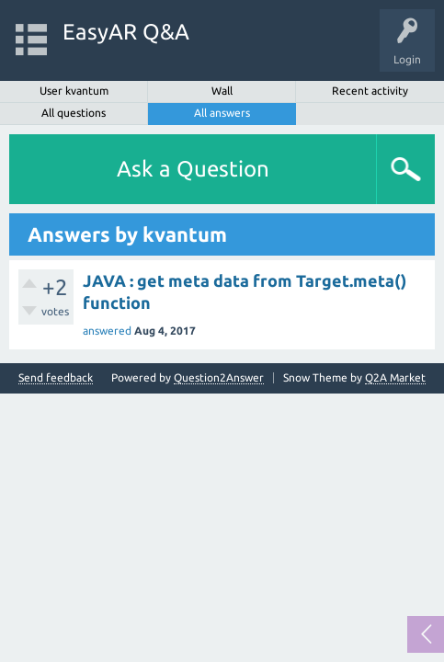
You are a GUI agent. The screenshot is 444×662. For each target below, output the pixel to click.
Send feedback (55, 377)
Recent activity (370, 91)
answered (107, 331)
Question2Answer (219, 377)
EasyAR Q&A (126, 31)
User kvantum (74, 91)
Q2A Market (395, 377)
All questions (73, 113)
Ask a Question (193, 168)
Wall (222, 91)
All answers (222, 113)
